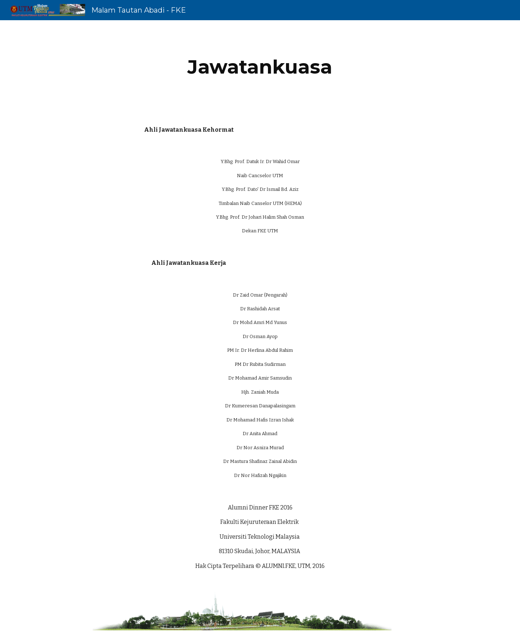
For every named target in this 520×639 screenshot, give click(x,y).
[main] (260, 67)
